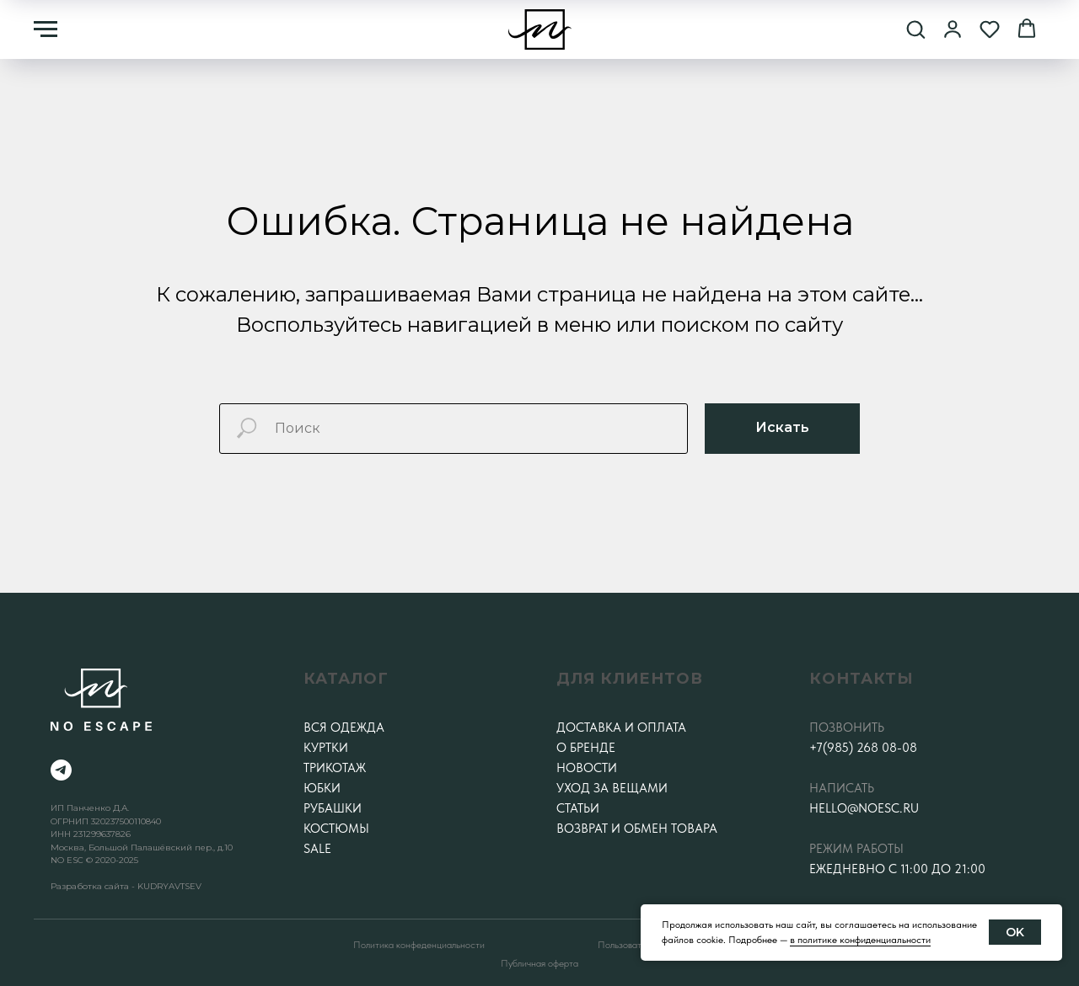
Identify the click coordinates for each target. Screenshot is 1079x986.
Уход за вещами (612, 788)
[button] (915, 29)
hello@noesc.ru (864, 808)
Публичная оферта (539, 963)
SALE (317, 848)
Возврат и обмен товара (636, 828)
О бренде (585, 747)
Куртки (325, 747)
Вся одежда (343, 727)
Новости (586, 767)
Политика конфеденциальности (419, 945)
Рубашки (332, 808)
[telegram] (61, 770)
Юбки (322, 788)
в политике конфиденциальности (860, 940)
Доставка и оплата (621, 727)
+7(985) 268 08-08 (863, 747)
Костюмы (336, 828)
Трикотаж (334, 767)
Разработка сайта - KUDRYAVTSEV (126, 886)
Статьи (577, 808)
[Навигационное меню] (45, 29)
